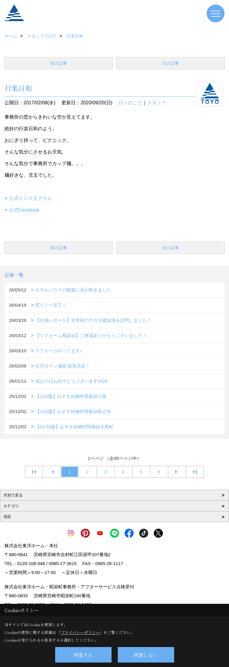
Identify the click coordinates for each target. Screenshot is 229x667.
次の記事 (170, 63)
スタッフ (156, 102)
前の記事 (58, 63)
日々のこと (130, 102)
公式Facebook (24, 209)
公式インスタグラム (30, 198)
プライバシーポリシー (80, 632)
